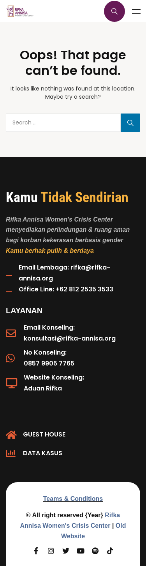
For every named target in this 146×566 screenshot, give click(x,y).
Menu (136, 11)
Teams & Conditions (73, 498)
